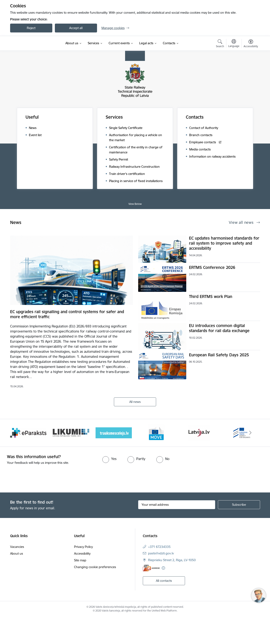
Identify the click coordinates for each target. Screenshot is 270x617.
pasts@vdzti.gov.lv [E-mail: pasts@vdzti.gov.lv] (161, 553)
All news (135, 402)
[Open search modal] (220, 44)
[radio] (109, 458)
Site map (80, 560)
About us (16, 553)
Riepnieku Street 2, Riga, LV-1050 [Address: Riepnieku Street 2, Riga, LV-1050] (172, 560)
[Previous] (20, 432)
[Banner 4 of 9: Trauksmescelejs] (114, 433)
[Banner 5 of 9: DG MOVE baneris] (156, 433)
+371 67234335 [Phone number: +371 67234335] (159, 547)
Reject (31, 28)
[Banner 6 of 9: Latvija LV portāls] (199, 433)
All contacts (164, 581)
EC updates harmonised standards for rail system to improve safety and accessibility (224, 243)
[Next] (250, 432)
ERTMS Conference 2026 (212, 267)
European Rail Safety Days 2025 (219, 354)
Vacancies (17, 547)
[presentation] (35, 477)
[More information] (163, 568)
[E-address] (151, 568)
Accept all (75, 28)
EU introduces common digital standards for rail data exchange (219, 328)
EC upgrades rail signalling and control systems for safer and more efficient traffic (67, 314)
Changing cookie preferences (95, 567)
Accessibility (82, 553)
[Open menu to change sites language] (234, 44)
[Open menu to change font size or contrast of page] (251, 44)
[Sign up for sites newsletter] (239, 504)
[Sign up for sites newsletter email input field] (176, 504)
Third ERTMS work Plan (210, 296)
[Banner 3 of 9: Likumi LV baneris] (71, 433)
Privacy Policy (83, 547)
